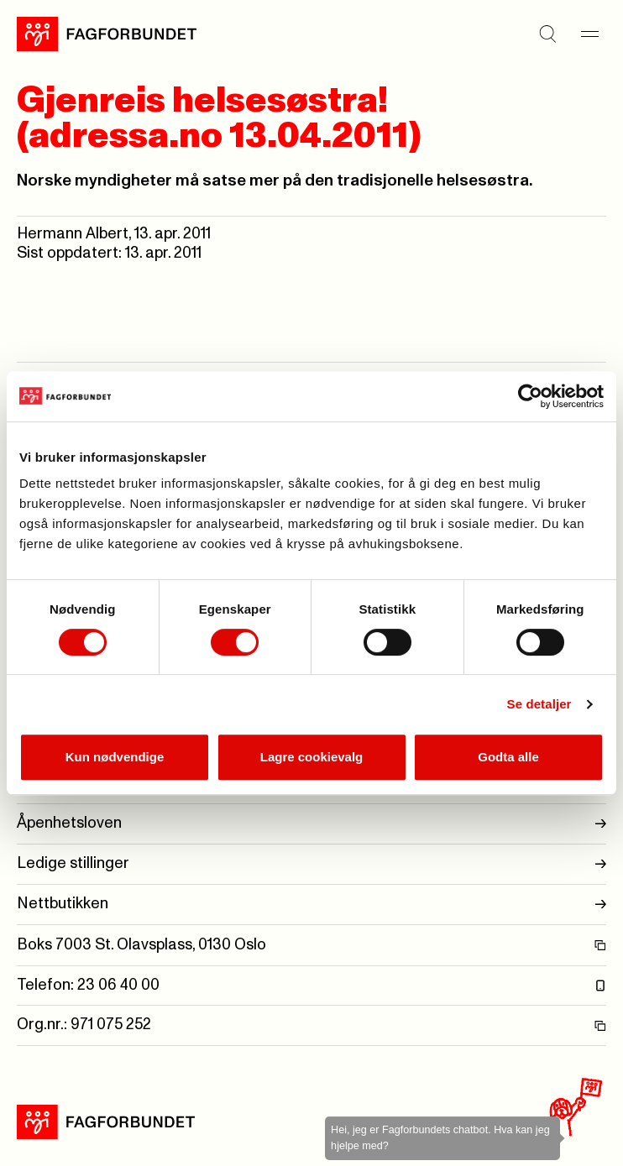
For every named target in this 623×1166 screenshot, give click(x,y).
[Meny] (589, 33)
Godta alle (508, 757)
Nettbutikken (311, 904)
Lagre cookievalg (312, 757)
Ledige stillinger (311, 864)
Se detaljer (539, 704)
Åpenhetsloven (311, 824)
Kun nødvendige (115, 757)
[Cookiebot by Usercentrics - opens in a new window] (530, 396)
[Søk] (547, 33)
